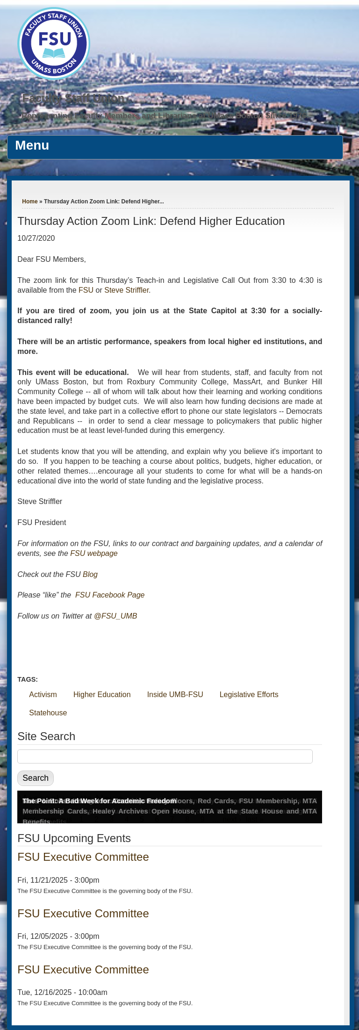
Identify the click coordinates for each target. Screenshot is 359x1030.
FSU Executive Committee (83, 856)
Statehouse (48, 713)
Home (29, 201)
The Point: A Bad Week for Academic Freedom (99, 801)
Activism (43, 695)
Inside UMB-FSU (175, 695)
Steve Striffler (126, 290)
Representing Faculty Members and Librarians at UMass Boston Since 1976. (165, 115)
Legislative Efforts (249, 695)
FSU (87, 290)
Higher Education (102, 695)
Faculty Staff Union (73, 98)
